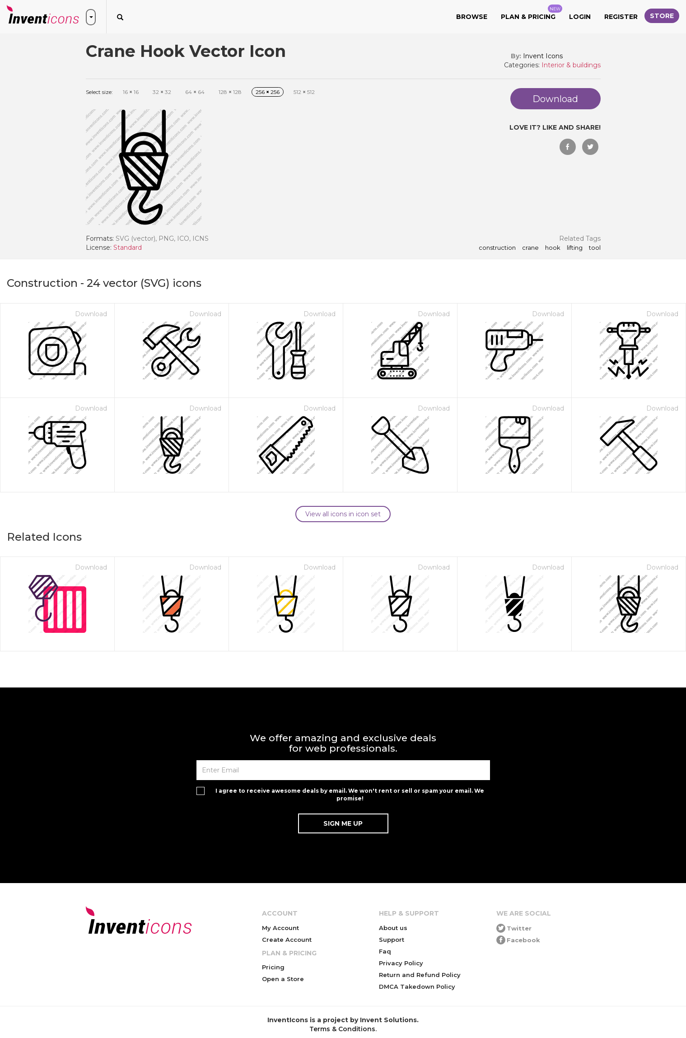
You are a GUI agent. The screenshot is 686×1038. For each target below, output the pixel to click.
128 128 (230, 92)
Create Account (287, 939)
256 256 (268, 92)
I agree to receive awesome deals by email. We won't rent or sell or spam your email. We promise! (349, 794)
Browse (471, 17)
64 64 (195, 92)
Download (91, 314)
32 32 (162, 92)
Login (580, 17)
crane (530, 248)
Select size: (99, 92)
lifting (575, 248)
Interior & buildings (571, 65)
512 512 (304, 92)
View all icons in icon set (343, 514)
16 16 (131, 92)
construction (497, 248)
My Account (280, 927)
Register (621, 17)
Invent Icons (543, 56)
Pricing (273, 967)
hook (552, 248)
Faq (385, 951)
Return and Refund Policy (420, 974)
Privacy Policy (401, 963)
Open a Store (283, 978)
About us (393, 927)
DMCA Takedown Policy (417, 986)
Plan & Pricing (531, 13)
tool (595, 248)
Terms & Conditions (342, 1029)
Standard (127, 247)
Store (662, 16)
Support (391, 939)
